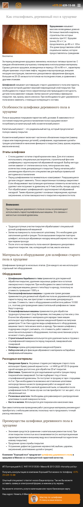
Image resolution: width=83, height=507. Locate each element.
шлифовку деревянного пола (57, 455)
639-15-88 (63, 5)
